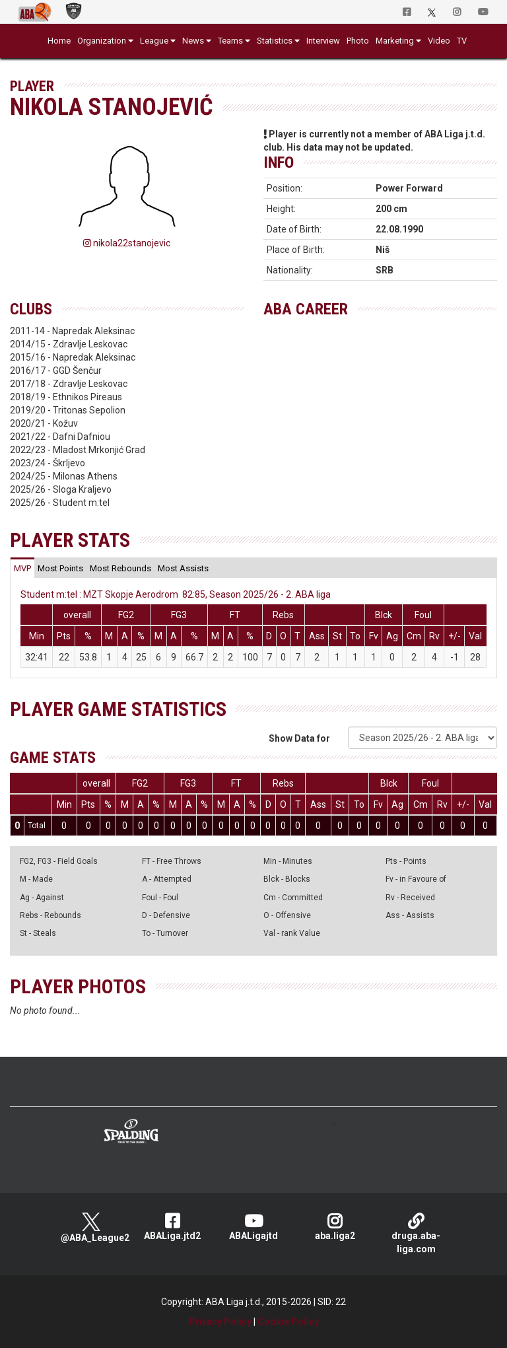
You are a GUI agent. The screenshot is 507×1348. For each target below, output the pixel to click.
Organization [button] (101, 41)
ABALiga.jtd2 (172, 1227)
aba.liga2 (335, 1227)
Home (59, 41)
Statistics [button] (274, 41)
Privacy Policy (220, 1321)
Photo (358, 41)
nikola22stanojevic (126, 243)
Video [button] (439, 41)
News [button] (193, 41)
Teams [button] (230, 41)
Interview (323, 41)
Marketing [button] (395, 41)
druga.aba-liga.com (416, 1233)
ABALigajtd (254, 1227)
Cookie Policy (288, 1321)
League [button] (154, 41)
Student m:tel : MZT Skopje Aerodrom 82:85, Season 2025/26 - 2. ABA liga (175, 594)
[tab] (22, 568)
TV (462, 41)
